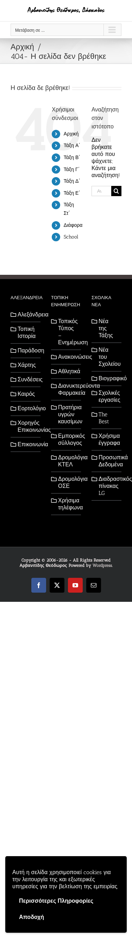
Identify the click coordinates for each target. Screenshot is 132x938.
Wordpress (102, 565)
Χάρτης (27, 365)
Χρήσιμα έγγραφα (108, 439)
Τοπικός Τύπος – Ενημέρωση (67, 332)
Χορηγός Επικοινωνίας (27, 426)
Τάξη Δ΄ (72, 181)
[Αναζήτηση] (116, 191)
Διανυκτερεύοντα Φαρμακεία (67, 389)
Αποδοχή (31, 917)
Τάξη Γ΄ (72, 170)
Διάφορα (73, 225)
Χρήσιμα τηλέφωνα (67, 504)
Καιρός (26, 394)
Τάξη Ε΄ (72, 193)
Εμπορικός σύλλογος (67, 439)
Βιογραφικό (108, 378)
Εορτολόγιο (27, 408)
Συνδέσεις (27, 379)
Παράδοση (27, 350)
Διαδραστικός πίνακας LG (108, 486)
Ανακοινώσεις (67, 356)
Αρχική (71, 134)
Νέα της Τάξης (106, 328)
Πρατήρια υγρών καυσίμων (67, 414)
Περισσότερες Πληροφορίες (56, 901)
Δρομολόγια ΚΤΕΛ (67, 461)
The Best (104, 418)
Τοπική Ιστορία (27, 332)
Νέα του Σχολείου (108, 356)
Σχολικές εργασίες (108, 396)
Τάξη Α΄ (72, 146)
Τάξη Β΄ (72, 158)
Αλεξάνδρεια (27, 314)
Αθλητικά (67, 371)
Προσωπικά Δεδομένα (108, 461)
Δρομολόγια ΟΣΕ (67, 482)
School (71, 237)
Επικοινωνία (27, 444)
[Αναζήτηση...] (101, 191)
